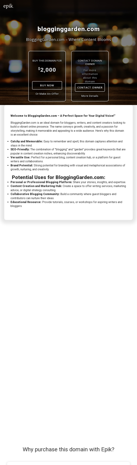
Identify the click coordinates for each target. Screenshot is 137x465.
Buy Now (47, 85)
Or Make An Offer (47, 93)
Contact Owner (90, 87)
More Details (89, 95)
